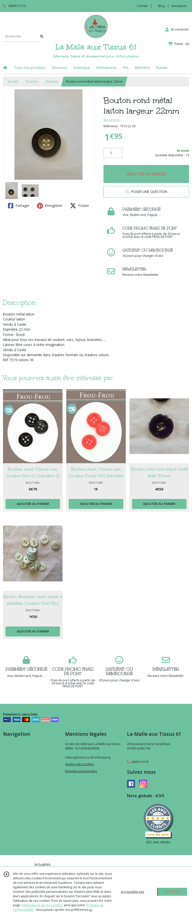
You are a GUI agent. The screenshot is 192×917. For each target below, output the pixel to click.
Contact (142, 6)
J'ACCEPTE (173, 892)
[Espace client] (177, 29)
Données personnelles (81, 771)
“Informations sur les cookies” (42, 905)
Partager (19, 206)
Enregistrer (49, 206)
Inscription (179, 6)
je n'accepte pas (132, 892)
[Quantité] (113, 153)
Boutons (32, 81)
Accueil (13, 81)
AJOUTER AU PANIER (146, 174)
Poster (79, 206)
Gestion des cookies (79, 764)
